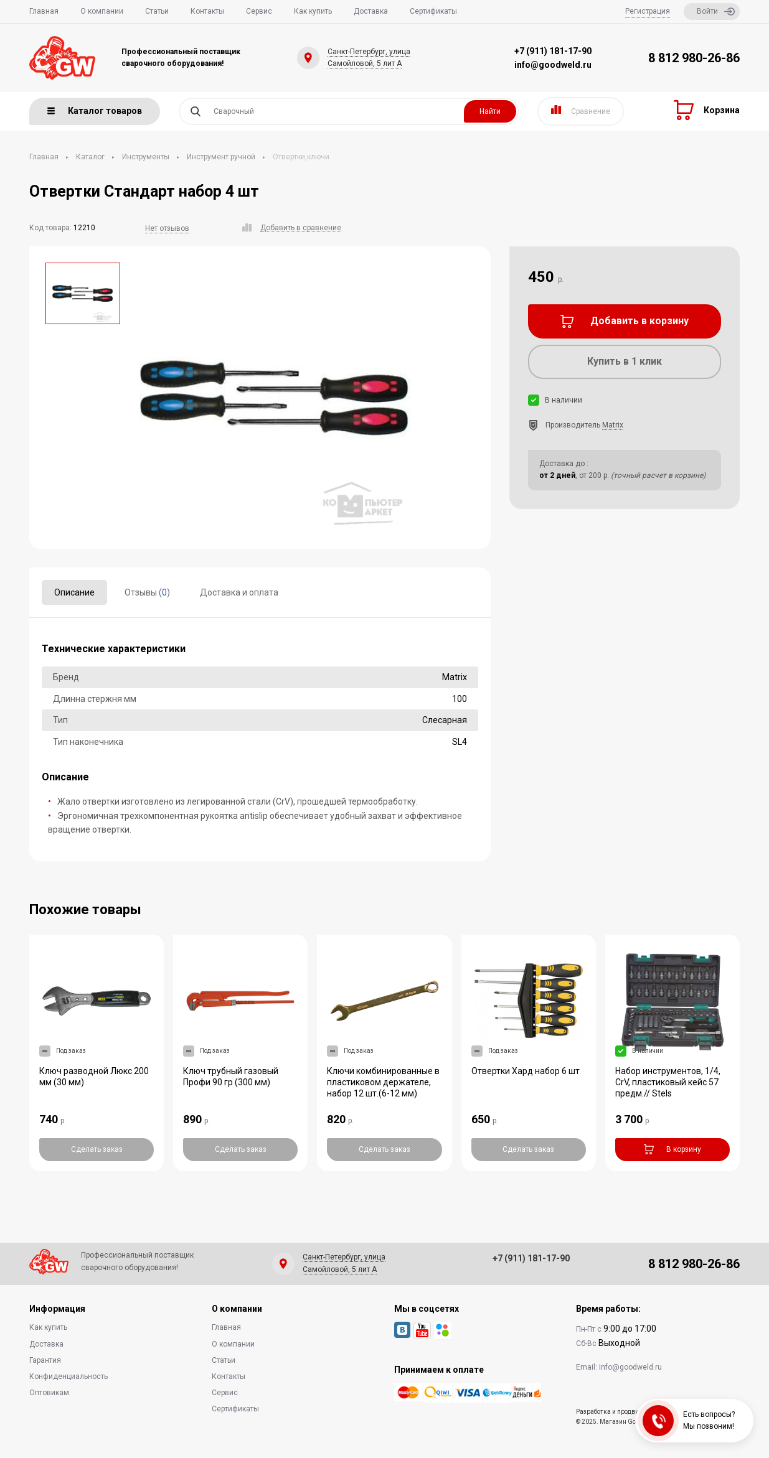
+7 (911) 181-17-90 (553, 51)
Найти (490, 111)
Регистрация (647, 11)
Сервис (259, 11)
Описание (74, 592)
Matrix (612, 425)
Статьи (157, 11)
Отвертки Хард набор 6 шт (525, 1071)
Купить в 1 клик (624, 361)
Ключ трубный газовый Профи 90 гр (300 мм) (230, 1076)
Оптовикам (49, 1392)
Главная (44, 11)
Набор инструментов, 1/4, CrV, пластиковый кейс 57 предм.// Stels (667, 1082)
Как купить (313, 11)
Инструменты (145, 156)
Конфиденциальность (68, 1376)
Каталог (90, 156)
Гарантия (45, 1360)
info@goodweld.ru (553, 65)
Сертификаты (433, 11)
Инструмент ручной (221, 156)
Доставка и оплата (239, 592)
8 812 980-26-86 (694, 57)
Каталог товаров (94, 111)
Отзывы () (147, 592)
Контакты (207, 11)
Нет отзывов (167, 228)
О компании (101, 11)
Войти (716, 11)
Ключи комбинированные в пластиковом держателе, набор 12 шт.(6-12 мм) (383, 1082)
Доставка (371, 11)
